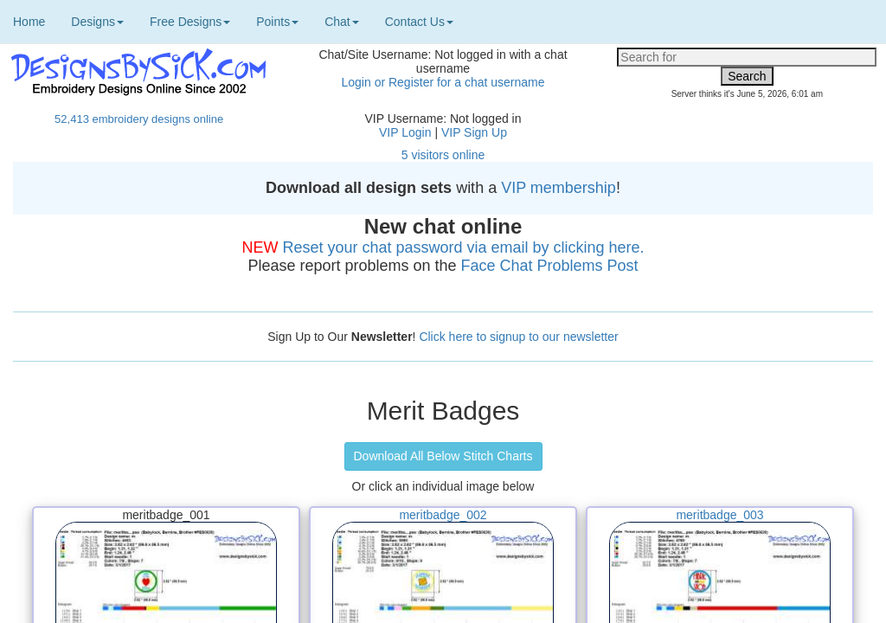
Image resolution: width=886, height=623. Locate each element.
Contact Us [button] (419, 22)
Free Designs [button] (190, 22)
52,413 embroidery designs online (139, 118)
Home (29, 22)
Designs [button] (97, 22)
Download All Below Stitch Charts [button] (443, 456)
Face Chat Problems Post (550, 265)
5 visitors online (443, 155)
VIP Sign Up (474, 132)
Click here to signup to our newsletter (518, 337)
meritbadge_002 (442, 515)
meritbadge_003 (719, 515)
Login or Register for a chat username (442, 82)
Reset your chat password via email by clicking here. (463, 247)
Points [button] (277, 22)
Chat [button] (341, 22)
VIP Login (405, 132)
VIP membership (558, 187)
